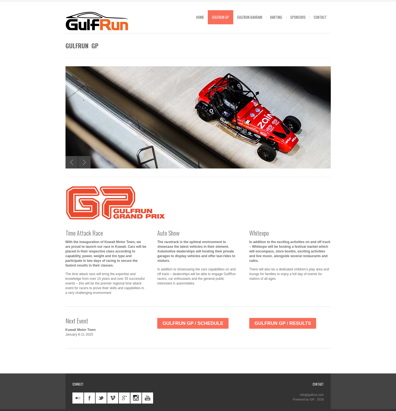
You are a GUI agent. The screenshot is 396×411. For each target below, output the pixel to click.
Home (200, 17)
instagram (135, 398)
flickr (77, 398)
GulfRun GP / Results (283, 323)
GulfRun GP (220, 17)
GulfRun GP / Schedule (192, 323)
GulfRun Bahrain (249, 17)
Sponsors (298, 17)
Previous (71, 162)
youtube (147, 398)
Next (84, 162)
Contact (320, 17)
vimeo (112, 398)
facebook (89, 398)
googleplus (124, 398)
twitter (101, 398)
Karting (276, 17)
